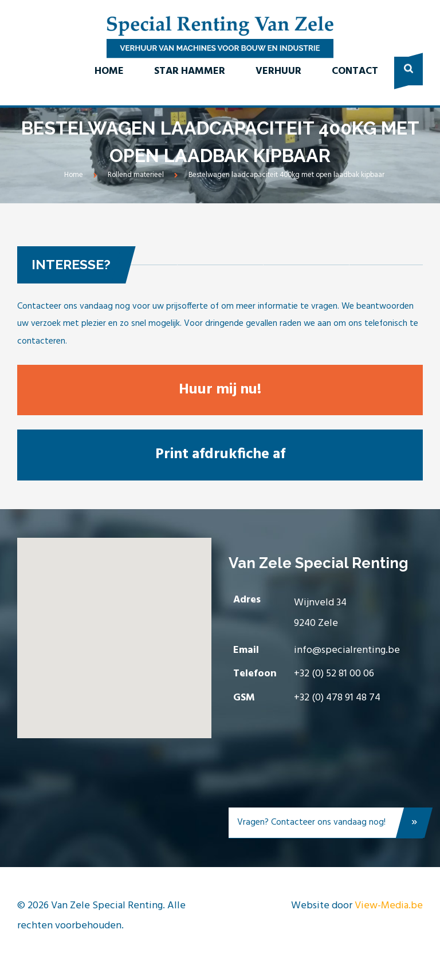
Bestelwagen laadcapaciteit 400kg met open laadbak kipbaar (286, 175)
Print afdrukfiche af (220, 454)
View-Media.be (389, 905)
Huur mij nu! (220, 389)
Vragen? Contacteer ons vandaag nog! (330, 825)
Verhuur (278, 71)
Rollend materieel (136, 175)
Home (109, 71)
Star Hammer (189, 71)
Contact (355, 71)
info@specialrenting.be (347, 650)
